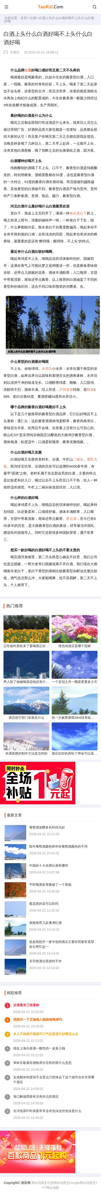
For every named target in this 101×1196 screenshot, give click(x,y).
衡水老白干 (78, 213)
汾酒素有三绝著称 (26, 1005)
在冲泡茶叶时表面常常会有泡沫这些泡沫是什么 (47, 1111)
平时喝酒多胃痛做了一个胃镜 (50, 884)
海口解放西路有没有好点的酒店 (36, 1096)
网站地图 (38, 1183)
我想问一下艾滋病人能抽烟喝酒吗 (37, 1019)
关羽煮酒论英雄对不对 (45, 961)
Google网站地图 (81, 1183)
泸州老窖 (66, 389)
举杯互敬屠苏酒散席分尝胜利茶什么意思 (42, 1063)
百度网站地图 (56, 1183)
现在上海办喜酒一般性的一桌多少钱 (39, 1048)
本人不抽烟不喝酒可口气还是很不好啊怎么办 (45, 1034)
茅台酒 (71, 519)
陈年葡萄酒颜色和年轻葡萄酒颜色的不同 (58, 846)
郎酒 (90, 389)
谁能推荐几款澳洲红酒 (45, 923)
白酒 (33, 18)
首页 (23, 18)
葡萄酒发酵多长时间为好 (47, 827)
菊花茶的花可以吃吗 (43, 903)
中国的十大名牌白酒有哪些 (48, 865)
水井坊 (47, 369)
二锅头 (78, 459)
